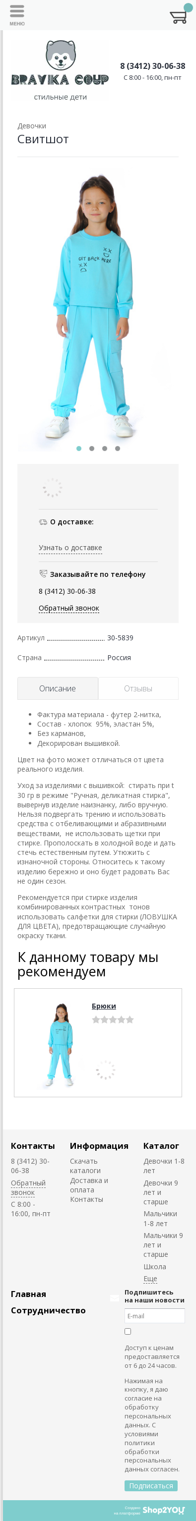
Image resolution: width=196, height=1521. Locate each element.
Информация (99, 1145)
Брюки (104, 1006)
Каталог (161, 1145)
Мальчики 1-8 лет (160, 1218)
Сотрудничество (48, 1310)
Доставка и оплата (89, 1185)
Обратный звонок (69, 608)
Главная (28, 1293)
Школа (154, 1266)
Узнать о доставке (70, 547)
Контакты (33, 1145)
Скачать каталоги (85, 1165)
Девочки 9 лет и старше (160, 1192)
